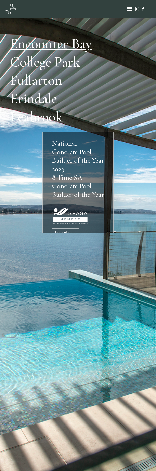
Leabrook (36, 116)
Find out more (65, 232)
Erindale (33, 98)
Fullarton (36, 80)
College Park (45, 61)
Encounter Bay (51, 43)
